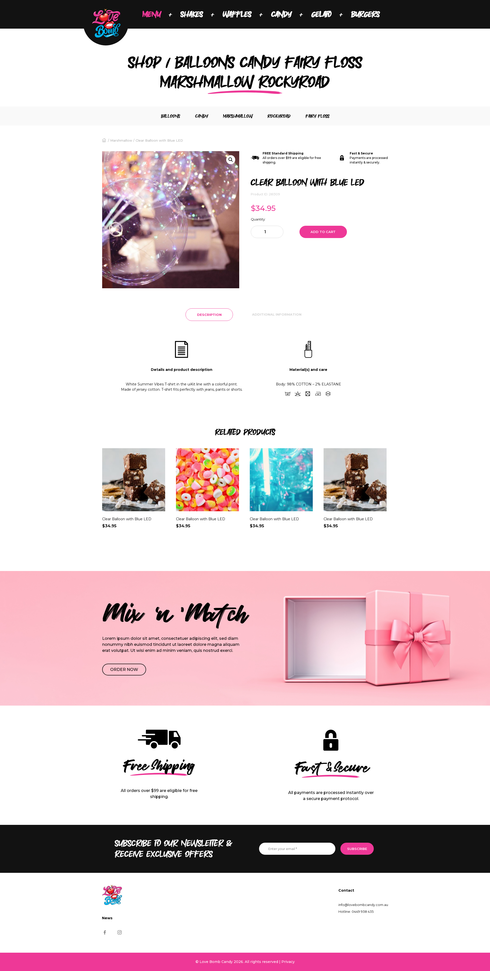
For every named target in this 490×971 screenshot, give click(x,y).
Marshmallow (238, 116)
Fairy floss (317, 116)
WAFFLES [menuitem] (237, 14)
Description (209, 315)
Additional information (276, 314)
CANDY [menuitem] (281, 14)
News (107, 918)
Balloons (170, 116)
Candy (201, 116)
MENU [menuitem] (151, 14)
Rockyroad (279, 116)
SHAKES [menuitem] (191, 14)
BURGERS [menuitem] (365, 14)
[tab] (209, 314)
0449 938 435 (363, 911)
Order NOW (124, 669)
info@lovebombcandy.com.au (363, 905)
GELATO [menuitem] (321, 14)
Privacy (288, 961)
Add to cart (323, 232)
